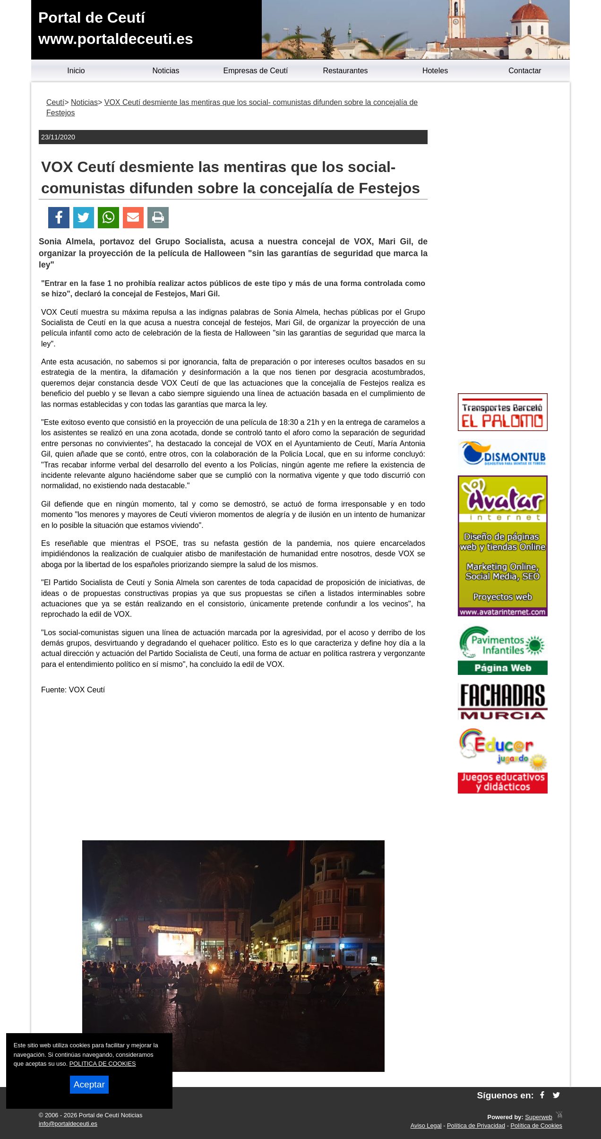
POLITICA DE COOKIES (102, 1063)
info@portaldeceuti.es (68, 1123)
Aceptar (89, 1084)
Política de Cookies (536, 1125)
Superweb (538, 1117)
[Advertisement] (233, 769)
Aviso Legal (426, 1125)
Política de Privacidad (476, 1125)
